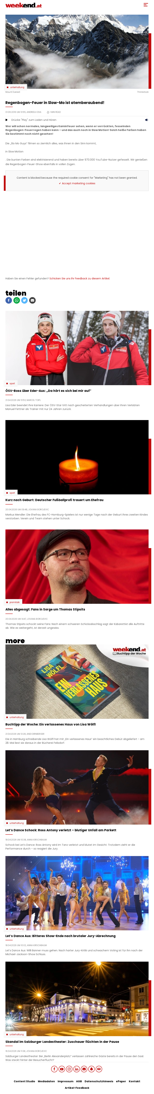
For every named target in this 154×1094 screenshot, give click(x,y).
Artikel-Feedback (77, 1088)
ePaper (121, 1081)
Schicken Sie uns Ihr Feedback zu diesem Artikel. (79, 278)
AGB (79, 1081)
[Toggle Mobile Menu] (146, 4)
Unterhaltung (17, 87)
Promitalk (15, 602)
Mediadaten (46, 1081)
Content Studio (24, 1081)
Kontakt (134, 1081)
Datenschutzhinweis (99, 1081)
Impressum (65, 1081)
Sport (12, 383)
